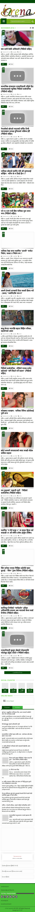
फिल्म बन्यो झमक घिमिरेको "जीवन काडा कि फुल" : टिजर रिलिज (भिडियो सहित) (20, 758)
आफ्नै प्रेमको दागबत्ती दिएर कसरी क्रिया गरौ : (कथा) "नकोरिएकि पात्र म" (17, 291)
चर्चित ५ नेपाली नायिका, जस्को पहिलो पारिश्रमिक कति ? (16, 805)
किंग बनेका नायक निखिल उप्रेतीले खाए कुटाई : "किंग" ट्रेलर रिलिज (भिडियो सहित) (17, 569)
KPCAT (20, 910)
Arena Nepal (10, 701)
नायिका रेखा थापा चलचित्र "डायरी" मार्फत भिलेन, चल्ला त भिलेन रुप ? (16, 252)
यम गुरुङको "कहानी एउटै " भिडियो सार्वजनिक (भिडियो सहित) (14, 491)
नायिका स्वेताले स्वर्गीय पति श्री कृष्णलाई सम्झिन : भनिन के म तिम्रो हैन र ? (16, 172)
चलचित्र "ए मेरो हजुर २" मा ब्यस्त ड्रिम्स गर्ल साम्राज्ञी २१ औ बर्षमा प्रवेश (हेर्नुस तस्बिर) (17, 531)
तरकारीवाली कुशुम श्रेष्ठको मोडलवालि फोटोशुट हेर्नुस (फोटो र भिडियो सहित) (15, 651)
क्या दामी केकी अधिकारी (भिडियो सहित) (16, 49)
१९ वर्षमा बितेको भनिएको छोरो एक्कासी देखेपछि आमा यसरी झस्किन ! (16, 747)
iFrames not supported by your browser (17, 857)
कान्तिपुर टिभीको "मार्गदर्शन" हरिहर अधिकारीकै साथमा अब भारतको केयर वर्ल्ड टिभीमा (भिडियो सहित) (17, 610)
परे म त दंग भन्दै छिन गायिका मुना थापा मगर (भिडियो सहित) (16, 212)
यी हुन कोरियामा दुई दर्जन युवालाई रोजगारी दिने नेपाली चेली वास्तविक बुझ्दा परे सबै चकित (17, 794)
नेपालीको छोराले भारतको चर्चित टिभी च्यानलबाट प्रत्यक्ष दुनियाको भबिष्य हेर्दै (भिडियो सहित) (15, 131)
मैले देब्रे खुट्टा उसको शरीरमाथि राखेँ (11, 724)
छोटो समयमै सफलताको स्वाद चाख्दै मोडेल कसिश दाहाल (17, 451)
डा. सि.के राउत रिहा (14, 769)
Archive (17, 707)
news (20, 52)
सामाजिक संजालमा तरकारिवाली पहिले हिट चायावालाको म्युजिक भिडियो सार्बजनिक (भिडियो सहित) (17, 89)
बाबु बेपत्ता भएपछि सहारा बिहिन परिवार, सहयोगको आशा (16, 329)
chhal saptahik (9, 908)
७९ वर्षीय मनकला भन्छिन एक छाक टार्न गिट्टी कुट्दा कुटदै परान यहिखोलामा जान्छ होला (16, 782)
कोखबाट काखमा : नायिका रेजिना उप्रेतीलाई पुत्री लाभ (17, 412)
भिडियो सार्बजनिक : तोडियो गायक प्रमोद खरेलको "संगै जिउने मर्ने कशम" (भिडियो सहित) (16, 371)
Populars (7, 707)
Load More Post (17, 672)
